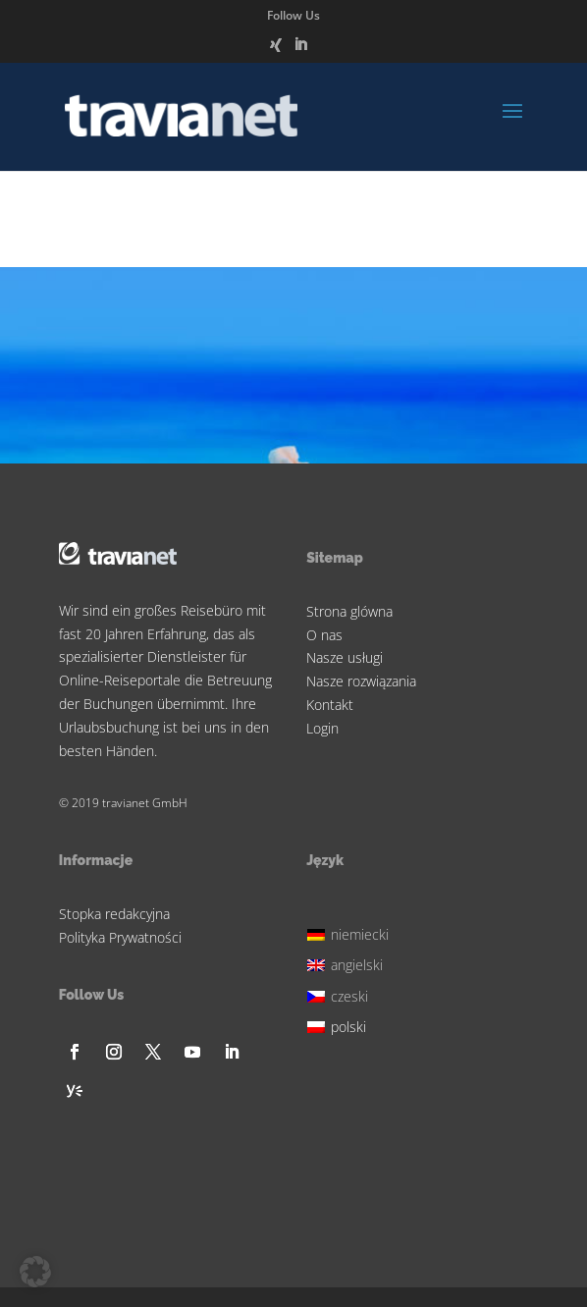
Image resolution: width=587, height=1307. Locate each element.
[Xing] (276, 50)
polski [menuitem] (348, 1026)
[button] (35, 1271)
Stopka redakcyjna (114, 913)
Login (322, 728)
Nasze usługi (344, 657)
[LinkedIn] (300, 50)
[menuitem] (350, 932)
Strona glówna (349, 611)
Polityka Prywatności (120, 937)
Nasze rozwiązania (361, 681)
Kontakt (329, 704)
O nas (324, 635)
